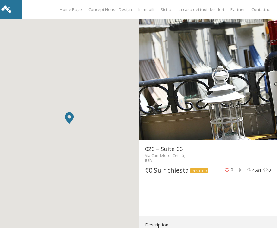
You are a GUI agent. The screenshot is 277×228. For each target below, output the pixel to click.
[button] (69, 118)
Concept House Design (110, 9)
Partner (237, 9)
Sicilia (166, 9)
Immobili (146, 9)
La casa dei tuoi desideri (201, 9)
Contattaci (261, 9)
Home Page (71, 9)
